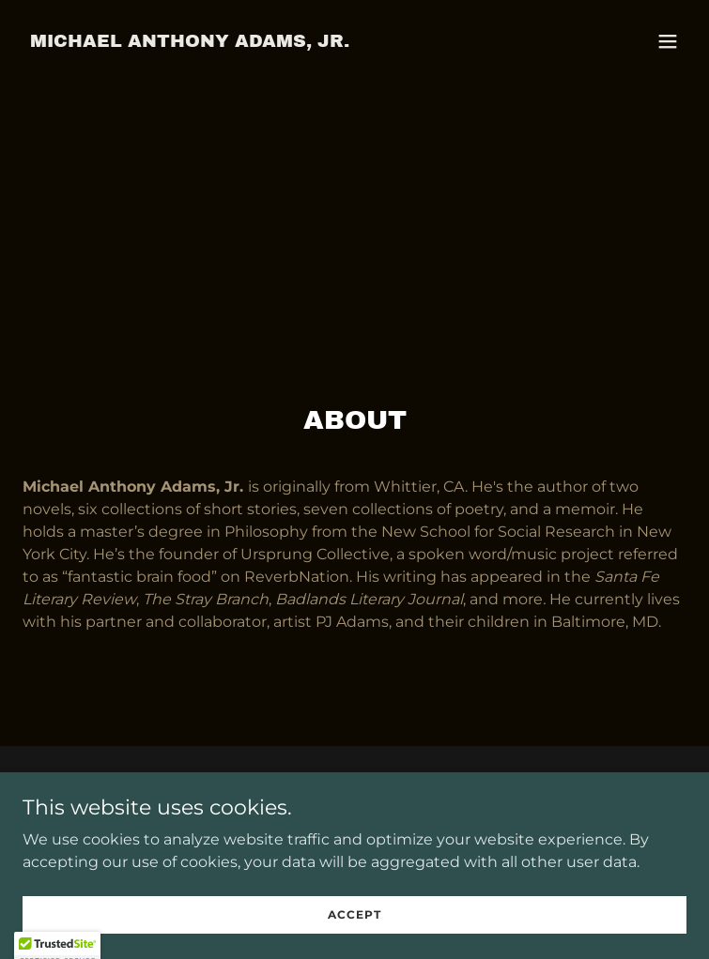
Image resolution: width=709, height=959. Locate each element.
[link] (189, 42)
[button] (667, 41)
